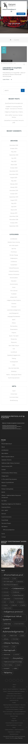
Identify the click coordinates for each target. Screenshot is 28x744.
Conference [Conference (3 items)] (16, 592)
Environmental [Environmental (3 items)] (19, 598)
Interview (13, 307)
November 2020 (13, 174)
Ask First (14, 248)
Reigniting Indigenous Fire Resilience (11, 504)
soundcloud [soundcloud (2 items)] (17, 654)
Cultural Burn (7, 60)
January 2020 (13, 187)
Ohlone (14, 323)
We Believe (4, 526)
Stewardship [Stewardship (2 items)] (6, 658)
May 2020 (13, 181)
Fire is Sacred (13, 290)
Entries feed (14, 394)
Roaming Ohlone (5, 507)
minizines (3, 485)
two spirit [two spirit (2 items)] (18, 665)
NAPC (13, 319)
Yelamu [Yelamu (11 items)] (8, 672)
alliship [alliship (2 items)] (14, 578)
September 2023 (13, 155)
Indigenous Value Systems (14, 300)
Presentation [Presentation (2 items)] (6, 646)
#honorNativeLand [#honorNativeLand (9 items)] (13, 575)
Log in (13, 391)
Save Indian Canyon (14, 345)
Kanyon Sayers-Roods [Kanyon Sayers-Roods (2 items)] (19, 623)
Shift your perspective (8, 530)
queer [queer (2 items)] (14, 646)
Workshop (13, 371)
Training (14, 358)
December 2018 (14, 216)
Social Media (4, 520)
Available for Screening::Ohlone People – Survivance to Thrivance (13, 107)
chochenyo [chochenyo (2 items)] (6, 588)
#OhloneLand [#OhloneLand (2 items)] (6, 578)
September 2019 (13, 197)
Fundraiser (14, 294)
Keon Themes (18, 738)
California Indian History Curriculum (10, 463)
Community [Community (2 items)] (6, 592)
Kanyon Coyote (6, 63)
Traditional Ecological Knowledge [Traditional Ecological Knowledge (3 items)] (13, 662)
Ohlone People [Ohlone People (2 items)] (15, 639)
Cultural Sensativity (14, 271)
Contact (3, 469)
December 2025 (14, 145)
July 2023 (13, 158)
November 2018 (14, 219)
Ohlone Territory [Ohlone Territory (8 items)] (11, 643)
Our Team (4, 501)
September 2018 (13, 226)
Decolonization (14, 277)
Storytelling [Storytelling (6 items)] (18, 658)
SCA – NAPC (4, 510)
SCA (14, 349)
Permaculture (13, 326)
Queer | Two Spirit (13, 336)
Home (3, 533)
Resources (14, 342)
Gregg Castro (5, 476)
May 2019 (13, 203)
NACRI (3, 492)
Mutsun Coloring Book (7, 489)
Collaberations (13, 258)
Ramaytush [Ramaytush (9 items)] (9, 650)
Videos (7, 698)
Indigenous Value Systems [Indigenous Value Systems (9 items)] (12, 618)
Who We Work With (14, 368)
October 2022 (13, 168)
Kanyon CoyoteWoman (7, 482)
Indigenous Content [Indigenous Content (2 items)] (7, 608)
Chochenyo (14, 252)
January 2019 (13, 213)
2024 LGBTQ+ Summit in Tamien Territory (13, 116)
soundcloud (14, 352)
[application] (14, 430)
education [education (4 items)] (7, 599)
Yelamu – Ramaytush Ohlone (13, 374)
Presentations (13, 329)
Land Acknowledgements (14, 310)
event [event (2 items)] (5, 602)
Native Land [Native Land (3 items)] (13, 636)
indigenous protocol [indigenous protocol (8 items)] (13, 612)
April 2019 (13, 206)
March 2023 (14, 164)
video (13, 365)
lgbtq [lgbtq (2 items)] (5, 635)
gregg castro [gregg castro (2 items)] (14, 605)
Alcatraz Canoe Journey (14, 242)
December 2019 (14, 190)
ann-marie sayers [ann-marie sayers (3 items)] (8, 581)
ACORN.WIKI (13, 239)
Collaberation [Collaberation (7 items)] (18, 588)
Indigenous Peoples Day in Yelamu (14, 112)
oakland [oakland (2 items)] (22, 635)
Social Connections (6, 517)
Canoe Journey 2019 (6, 466)
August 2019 (14, 200)
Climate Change (14, 255)
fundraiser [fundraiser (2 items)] (6, 605)
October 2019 (13, 193)
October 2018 (13, 223)
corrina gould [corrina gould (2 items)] (6, 595)
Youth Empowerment (13, 378)
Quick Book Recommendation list (14, 103)
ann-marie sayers (13, 245)
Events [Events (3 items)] (12, 602)
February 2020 (14, 184)
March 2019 (14, 210)
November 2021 (14, 171)
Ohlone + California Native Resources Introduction (11, 496)
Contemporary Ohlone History (9, 473)
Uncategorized (14, 361)
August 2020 (13, 177)
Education (13, 281)
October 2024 (13, 148)
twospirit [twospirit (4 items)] (6, 668)
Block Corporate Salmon (7, 456)
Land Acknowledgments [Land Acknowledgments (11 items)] (13, 630)
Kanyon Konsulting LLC (9, 9)
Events (14, 727)
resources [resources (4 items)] (7, 654)
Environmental (14, 284)
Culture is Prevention (13, 274)
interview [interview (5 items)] (7, 624)
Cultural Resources (14, 268)
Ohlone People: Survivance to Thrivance (14, 723)
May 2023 (13, 161)
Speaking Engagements (13, 355)
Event (13, 287)
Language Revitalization (13, 316)
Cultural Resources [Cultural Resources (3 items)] (18, 595)
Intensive (13, 303)
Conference (14, 261)
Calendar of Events (6, 460)
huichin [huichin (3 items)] (23, 605)
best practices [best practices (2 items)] (20, 581)
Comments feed (13, 397)
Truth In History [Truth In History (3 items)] (8, 665)
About (3, 447)
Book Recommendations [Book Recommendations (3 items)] (11, 584)
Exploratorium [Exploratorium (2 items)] (21, 602)
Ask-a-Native (4, 453)
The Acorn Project (6, 523)
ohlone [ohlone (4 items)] (6, 639)
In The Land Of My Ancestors (9, 479)
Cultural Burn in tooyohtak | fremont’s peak (12, 68)
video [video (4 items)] (15, 668)
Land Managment (14, 313)
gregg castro (13, 297)
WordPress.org (14, 400)
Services (3, 513)
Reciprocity (14, 339)
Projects (14, 332)
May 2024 (13, 151)
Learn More (21, 14)
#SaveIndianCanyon (6, 443)
